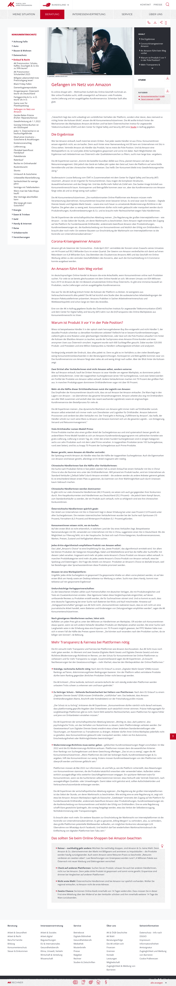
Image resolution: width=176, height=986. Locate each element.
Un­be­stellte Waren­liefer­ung (27, 177)
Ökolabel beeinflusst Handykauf (23, 151)
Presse (158, 4)
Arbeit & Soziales (48, 932)
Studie (133, 127)
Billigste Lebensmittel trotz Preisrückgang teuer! (26, 79)
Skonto (17, 170)
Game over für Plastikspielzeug (21, 104)
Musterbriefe (80, 947)
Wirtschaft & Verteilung (51, 954)
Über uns (155, 14)
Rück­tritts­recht (21, 167)
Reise (16, 228)
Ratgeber (78, 954)
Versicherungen (21, 237)
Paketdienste (20, 156)
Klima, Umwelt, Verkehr (52, 951)
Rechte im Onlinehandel (25, 163)
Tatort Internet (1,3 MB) (150, 99)
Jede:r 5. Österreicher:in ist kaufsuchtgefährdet (26, 132)
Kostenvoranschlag (23, 143)
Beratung (52, 14)
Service (127, 14)
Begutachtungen (48, 940)
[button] (167, 4)
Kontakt (145, 4)
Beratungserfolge (115, 940)
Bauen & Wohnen (22, 50)
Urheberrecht (20, 232)
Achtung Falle (20, 41)
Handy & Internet (22, 223)
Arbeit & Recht (14, 936)
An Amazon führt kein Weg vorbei (153, 51)
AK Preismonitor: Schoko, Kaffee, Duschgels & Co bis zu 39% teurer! (26, 65)
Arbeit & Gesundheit (17, 932)
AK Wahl (110, 936)
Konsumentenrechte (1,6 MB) (152, 96)
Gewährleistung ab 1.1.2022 (27, 121)
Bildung (11, 943)
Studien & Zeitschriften (84, 962)
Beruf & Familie (15, 940)
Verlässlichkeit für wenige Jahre (26, 182)
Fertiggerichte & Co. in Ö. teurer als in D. (25, 98)
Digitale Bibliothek (82, 936)
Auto (15, 46)
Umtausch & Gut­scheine (25, 174)
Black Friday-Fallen (23, 84)
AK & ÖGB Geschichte (117, 932)
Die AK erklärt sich (115, 943)
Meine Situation (24, 14)
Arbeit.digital (47, 936)
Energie (17, 210)
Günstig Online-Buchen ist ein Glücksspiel (26, 126)
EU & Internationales (50, 943)
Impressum (145, 940)
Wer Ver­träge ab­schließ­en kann (26, 198)
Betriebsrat (79, 932)
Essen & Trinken (21, 214)
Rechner (77, 958)
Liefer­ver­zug (19, 146)
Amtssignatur (146, 947)
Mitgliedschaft (113, 962)
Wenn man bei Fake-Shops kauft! (26, 192)
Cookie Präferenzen (149, 958)
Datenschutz (20, 55)
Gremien (111, 951)
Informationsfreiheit (149, 943)
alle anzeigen (157, 982)
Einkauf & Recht (21, 59)
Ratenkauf (18, 160)
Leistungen (112, 958)
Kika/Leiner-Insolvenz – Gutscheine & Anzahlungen (26, 138)
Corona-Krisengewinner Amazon (152, 44)
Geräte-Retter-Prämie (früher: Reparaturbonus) (25, 116)
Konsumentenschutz (24, 34)
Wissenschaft (47, 958)
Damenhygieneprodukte (25, 87)
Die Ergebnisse (148, 39)
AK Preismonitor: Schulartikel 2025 (22, 73)
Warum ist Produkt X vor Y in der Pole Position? (153, 58)
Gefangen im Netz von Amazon (24, 110)
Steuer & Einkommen (18, 951)
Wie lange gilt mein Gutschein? (23, 204)
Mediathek (78, 943)
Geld (15, 219)
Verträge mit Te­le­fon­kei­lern (26, 187)
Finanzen (111, 947)
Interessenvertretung (89, 14)
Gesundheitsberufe (50, 947)
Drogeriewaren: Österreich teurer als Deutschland (26, 92)
